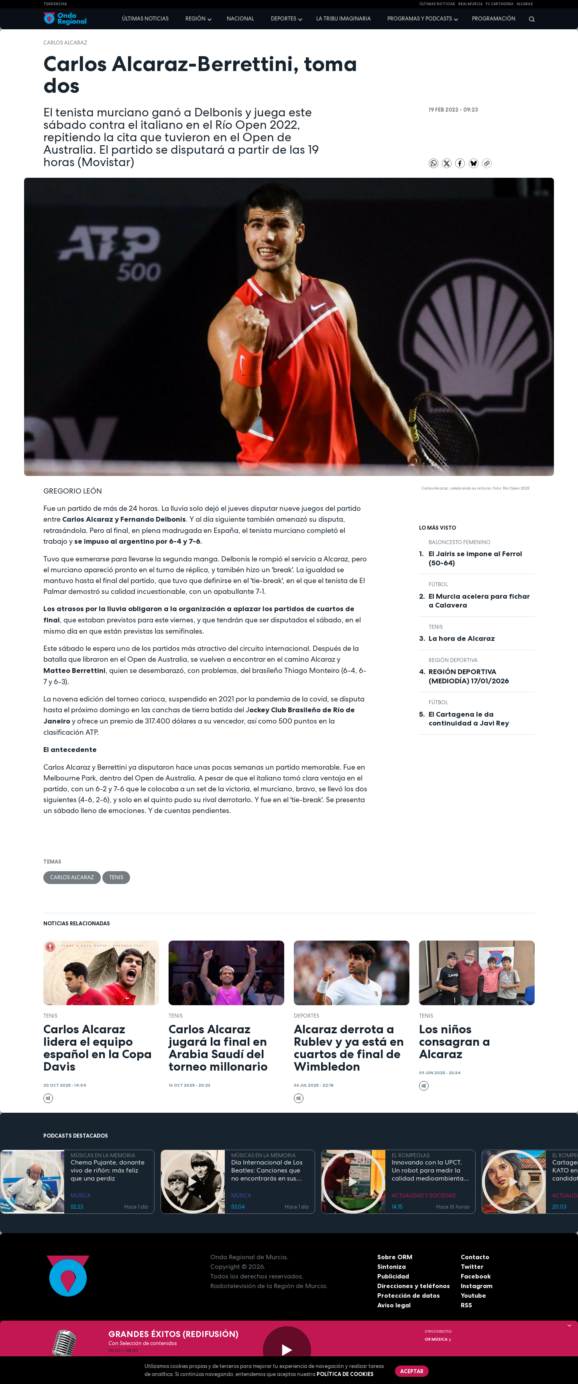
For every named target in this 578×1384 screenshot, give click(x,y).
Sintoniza (391, 1266)
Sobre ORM (395, 1257)
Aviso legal (394, 1305)
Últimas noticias (145, 18)
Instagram (477, 1286)
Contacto (475, 1257)
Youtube (473, 1295)
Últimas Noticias (437, 4)
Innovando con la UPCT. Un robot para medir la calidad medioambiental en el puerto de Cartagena (428, 1170)
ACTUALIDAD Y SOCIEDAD (424, 1195)
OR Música (438, 1339)
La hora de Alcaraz (462, 638)
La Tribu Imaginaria (343, 18)
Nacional (240, 18)
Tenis (116, 877)
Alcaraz (525, 4)
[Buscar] (529, 19)
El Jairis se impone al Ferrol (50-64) (475, 558)
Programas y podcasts (419, 18)
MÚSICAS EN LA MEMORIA (103, 1155)
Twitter (472, 1266)
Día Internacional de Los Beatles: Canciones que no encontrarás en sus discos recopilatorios (267, 1170)
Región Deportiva (453, 660)
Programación (493, 18)
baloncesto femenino (459, 542)
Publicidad (393, 1276)
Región (195, 18)
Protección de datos (408, 1295)
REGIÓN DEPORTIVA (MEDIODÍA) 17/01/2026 (469, 676)
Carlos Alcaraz (65, 42)
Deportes (283, 18)
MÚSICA (81, 1195)
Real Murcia (470, 4)
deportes (306, 1015)
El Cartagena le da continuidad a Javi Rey (469, 719)
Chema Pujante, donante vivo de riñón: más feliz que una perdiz (107, 1170)
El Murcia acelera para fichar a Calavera (479, 601)
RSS (466, 1305)
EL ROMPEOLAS (410, 1155)
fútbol (438, 584)
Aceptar (411, 1371)
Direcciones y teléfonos (413, 1286)
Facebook (476, 1276)
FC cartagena (499, 4)
